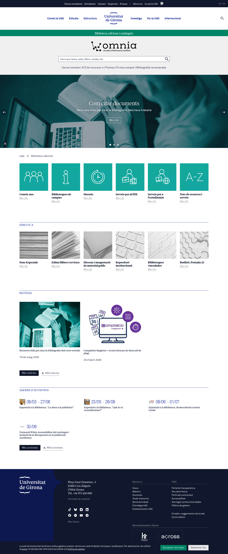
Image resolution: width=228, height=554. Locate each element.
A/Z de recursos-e (92, 67)
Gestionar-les (198, 547)
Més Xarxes (73, 522)
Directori (137, 4)
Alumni (102, 4)
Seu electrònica (179, 492)
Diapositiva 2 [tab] (114, 145)
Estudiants (90, 4)
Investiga (136, 18)
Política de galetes (181, 505)
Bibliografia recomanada (151, 67)
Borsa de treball (140, 502)
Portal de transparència (183, 488)
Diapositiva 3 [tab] (118, 145)
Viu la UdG (153, 18)
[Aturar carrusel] (5, 143)
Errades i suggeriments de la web (188, 514)
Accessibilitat (178, 499)
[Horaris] (98, 181)
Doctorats (137, 495)
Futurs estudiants (73, 4)
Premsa (123, 4)
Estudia (73, 18)
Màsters (136, 492)
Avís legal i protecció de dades (186, 502)
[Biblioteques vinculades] (162, 251)
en (223, 4)
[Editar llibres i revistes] (66, 250)
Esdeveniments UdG (142, 509)
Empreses (113, 4)
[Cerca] (222, 18)
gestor (25, 549)
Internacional (173, 18)
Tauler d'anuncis (140, 499)
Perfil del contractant (182, 495)
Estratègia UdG (139, 505)
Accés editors (178, 517)
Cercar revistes (71, 67)
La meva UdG (151, 4)
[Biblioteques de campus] (66, 183)
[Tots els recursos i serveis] (194, 183)
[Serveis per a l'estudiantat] (162, 183)
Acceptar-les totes (173, 547)
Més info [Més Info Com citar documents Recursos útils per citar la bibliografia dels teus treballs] (114, 120)
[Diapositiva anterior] (4, 112)
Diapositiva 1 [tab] (110, 145)
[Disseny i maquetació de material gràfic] (98, 251)
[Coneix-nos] (33, 181)
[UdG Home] (113, 18)
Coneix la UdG (55, 18)
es (220, 4)
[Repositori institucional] (130, 251)
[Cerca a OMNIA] (167, 59)
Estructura (90, 18)
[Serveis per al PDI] (130, 181)
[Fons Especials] (33, 250)
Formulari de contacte (79, 499)
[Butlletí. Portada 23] (194, 250)
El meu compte (125, 67)
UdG (21, 156)
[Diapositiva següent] (223, 112)
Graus (135, 488)
